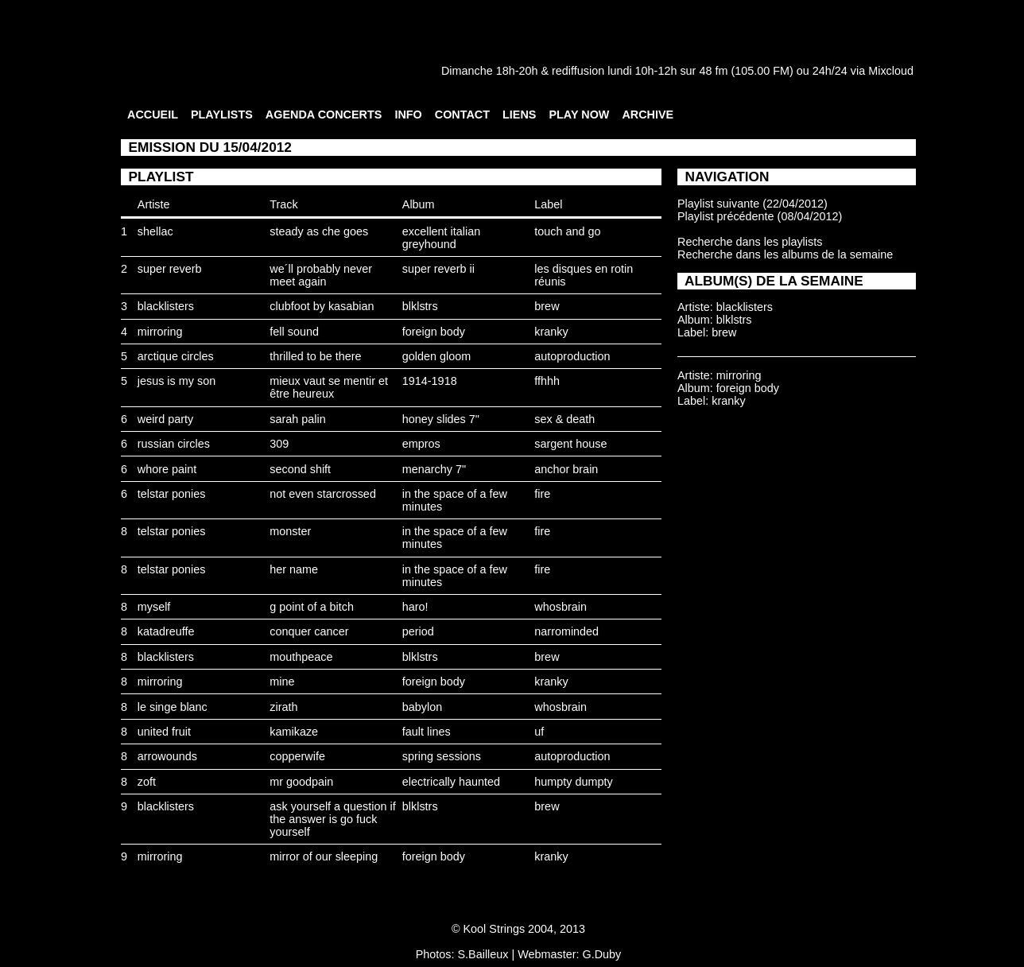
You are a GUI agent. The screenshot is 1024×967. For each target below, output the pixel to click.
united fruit (164, 731)
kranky (551, 331)
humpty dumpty (573, 781)
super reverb (170, 268)
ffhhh (547, 381)
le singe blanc (173, 707)
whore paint (167, 469)
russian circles (174, 443)
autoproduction (572, 356)
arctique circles (176, 356)
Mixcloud (890, 70)
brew (546, 306)
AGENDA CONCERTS (324, 114)
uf (539, 731)
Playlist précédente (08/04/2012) (759, 216)
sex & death (564, 419)
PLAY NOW (579, 114)
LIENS (519, 114)
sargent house (570, 443)
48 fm (713, 70)
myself (154, 606)
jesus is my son (176, 381)
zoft (147, 781)
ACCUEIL (152, 114)
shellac (155, 231)
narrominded (566, 631)
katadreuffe (166, 631)
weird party (165, 419)
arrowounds (167, 756)
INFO (407, 114)
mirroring (160, 331)
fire (542, 493)
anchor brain (566, 469)
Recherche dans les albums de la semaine (785, 254)
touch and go (567, 231)
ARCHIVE (647, 114)
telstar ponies (172, 493)
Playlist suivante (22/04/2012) (752, 203)
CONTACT (462, 114)
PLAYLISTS (222, 114)
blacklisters (166, 306)
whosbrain (560, 606)
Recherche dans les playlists (749, 241)
